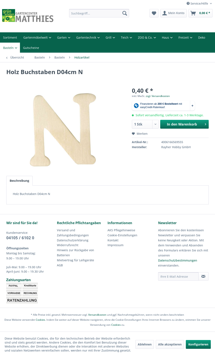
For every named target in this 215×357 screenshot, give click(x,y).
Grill (109, 37)
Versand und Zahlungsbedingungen (73, 232)
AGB (60, 265)
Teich (125, 37)
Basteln (8, 48)
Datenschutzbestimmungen (177, 260)
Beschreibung (19, 181)
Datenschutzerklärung (72, 240)
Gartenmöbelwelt (36, 37)
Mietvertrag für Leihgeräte (75, 260)
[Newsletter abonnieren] (203, 276)
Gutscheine (31, 48)
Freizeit (184, 37)
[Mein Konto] (173, 13)
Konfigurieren (198, 344)
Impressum (115, 245)
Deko (201, 37)
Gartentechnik (86, 37)
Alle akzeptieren (170, 344)
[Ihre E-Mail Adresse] (178, 276)
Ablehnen (145, 344)
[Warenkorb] (200, 13)
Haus (166, 37)
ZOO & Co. (145, 37)
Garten (62, 37)
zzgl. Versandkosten (158, 96)
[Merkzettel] (154, 13)
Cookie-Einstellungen (122, 235)
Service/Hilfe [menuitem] (198, 3)
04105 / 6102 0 (20, 238)
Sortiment (10, 37)
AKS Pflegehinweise (121, 230)
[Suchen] (124, 13)
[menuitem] (99, 13)
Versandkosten (97, 314)
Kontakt (113, 240)
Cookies (40, 320)
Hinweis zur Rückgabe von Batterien (75, 252)
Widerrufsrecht (67, 245)
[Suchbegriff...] (99, 13)
